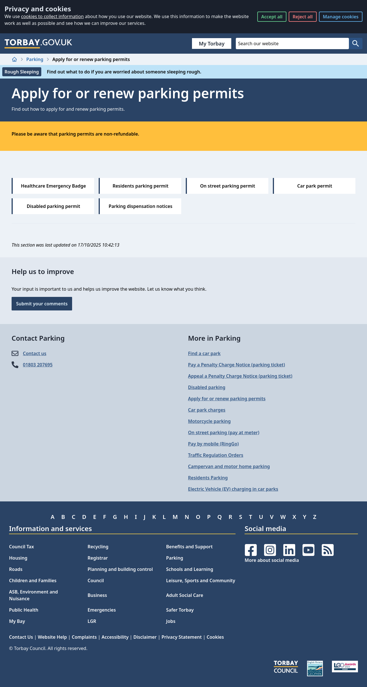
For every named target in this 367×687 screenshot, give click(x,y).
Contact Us (21, 637)
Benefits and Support (189, 546)
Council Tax (21, 546)
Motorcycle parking (209, 421)
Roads (15, 569)
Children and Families (33, 580)
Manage (341, 17)
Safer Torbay (180, 610)
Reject (303, 17)
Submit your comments (42, 304)
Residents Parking (208, 478)
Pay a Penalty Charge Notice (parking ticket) (236, 365)
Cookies (215, 637)
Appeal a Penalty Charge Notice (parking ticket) (240, 376)
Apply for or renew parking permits (226, 398)
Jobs (171, 621)
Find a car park (204, 353)
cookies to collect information (52, 16)
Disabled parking (206, 387)
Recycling (98, 546)
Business (97, 595)
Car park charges (206, 410)
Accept (271, 17)
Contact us (34, 353)
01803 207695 (38, 365)
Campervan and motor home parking (229, 466)
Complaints (84, 637)
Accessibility (115, 637)
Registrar (98, 558)
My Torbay (211, 43)
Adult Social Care (184, 595)
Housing (18, 558)
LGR (92, 621)
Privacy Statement (181, 637)
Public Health (23, 610)
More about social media (272, 560)
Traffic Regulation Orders (215, 455)
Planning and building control (120, 569)
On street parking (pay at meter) (223, 432)
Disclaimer (145, 637)
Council (96, 580)
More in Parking (214, 338)
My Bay (17, 621)
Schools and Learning (189, 569)
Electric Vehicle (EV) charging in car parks (233, 489)
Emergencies (102, 610)
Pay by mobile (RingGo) (213, 444)
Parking (34, 59)
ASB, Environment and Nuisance (33, 595)
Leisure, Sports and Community (200, 580)
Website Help (52, 637)
